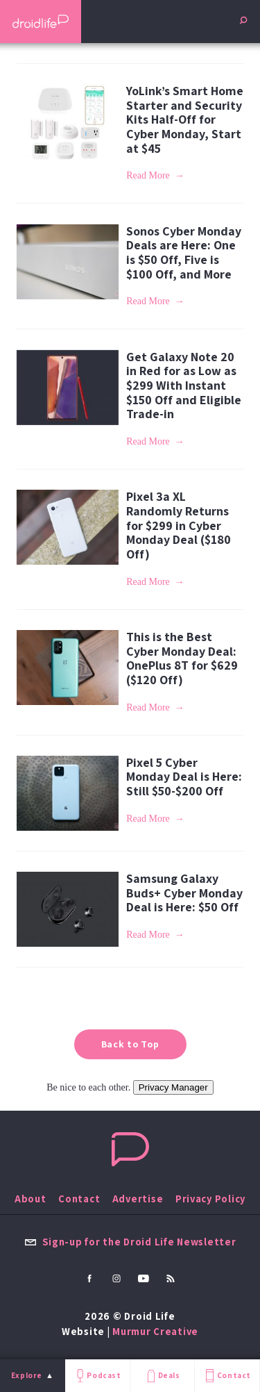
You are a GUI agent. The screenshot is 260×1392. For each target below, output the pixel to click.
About (30, 1198)
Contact (226, 1375)
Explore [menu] (26, 1375)
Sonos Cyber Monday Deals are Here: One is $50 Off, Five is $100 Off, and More (183, 252)
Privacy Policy (210, 1198)
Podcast (97, 1375)
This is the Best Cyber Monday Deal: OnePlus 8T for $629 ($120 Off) (182, 658)
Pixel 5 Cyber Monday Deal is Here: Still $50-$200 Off (184, 776)
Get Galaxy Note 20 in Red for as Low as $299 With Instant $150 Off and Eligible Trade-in (183, 385)
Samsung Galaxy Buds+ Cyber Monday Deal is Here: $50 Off (184, 892)
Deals (162, 1375)
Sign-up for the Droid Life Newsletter (130, 1241)
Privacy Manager (173, 1087)
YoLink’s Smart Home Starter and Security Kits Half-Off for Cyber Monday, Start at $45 (184, 119)
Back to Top (130, 1044)
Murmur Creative (155, 1331)
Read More (148, 175)
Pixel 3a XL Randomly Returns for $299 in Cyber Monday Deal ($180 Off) (178, 525)
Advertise (138, 1198)
